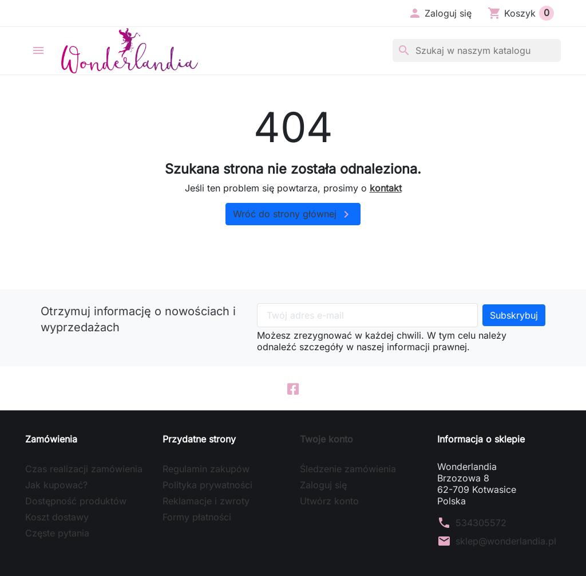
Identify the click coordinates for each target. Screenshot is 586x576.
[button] (439, 13)
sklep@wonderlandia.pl (506, 541)
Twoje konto (326, 439)
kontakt (386, 188)
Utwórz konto (329, 501)
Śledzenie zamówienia (348, 469)
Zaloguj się (323, 485)
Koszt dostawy (57, 517)
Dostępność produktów (75, 501)
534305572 (481, 523)
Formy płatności (197, 517)
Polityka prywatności (207, 485)
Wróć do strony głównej (293, 214)
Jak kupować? (56, 485)
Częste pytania (57, 533)
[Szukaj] (477, 50)
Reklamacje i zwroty (206, 501)
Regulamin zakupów (206, 469)
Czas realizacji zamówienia (83, 469)
